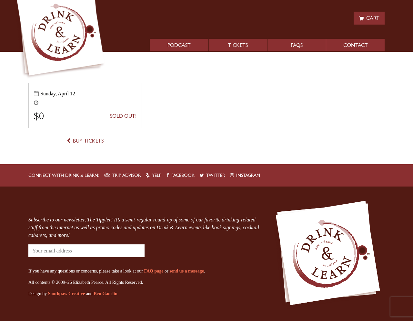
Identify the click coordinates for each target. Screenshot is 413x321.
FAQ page (153, 271)
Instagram (248, 175)
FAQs (297, 45)
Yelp (156, 175)
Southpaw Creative (66, 293)
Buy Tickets (88, 141)
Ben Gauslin (105, 293)
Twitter (215, 175)
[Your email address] (67, 250)
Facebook (183, 175)
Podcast (179, 45)
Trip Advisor (126, 175)
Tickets (238, 45)
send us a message (186, 271)
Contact (355, 45)
